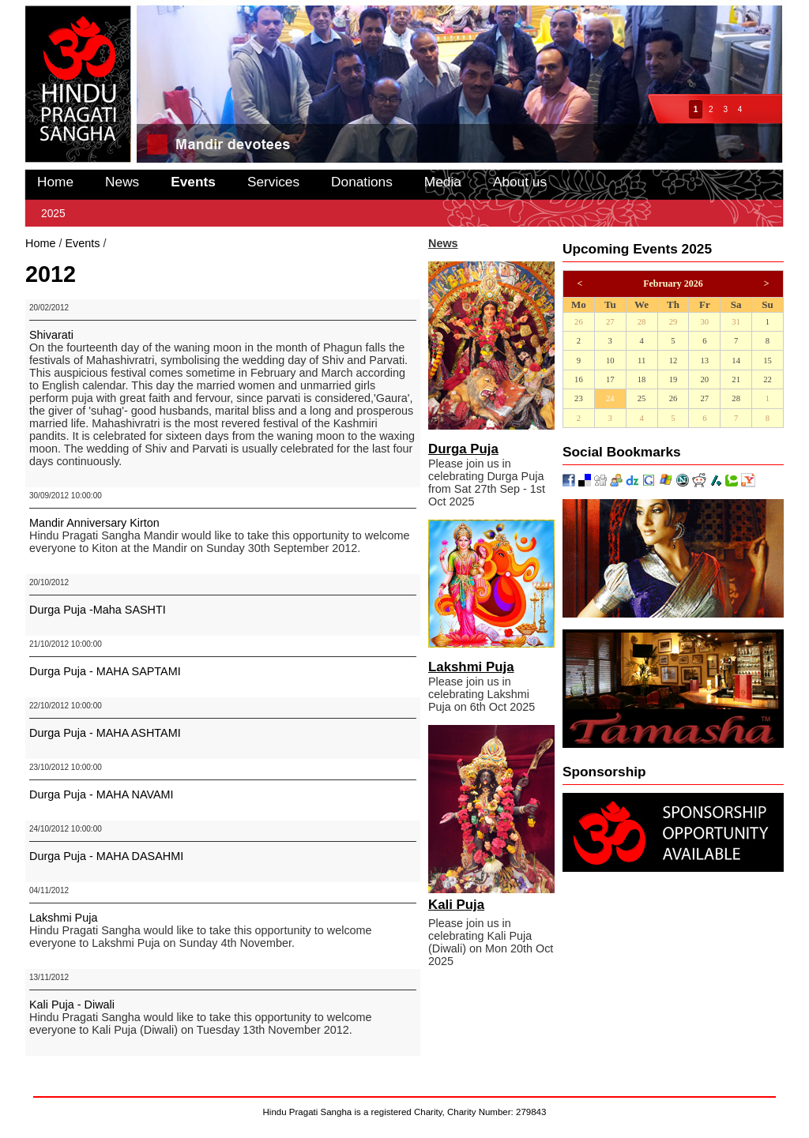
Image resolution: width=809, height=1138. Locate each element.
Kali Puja (456, 904)
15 (767, 360)
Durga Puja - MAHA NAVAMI (101, 794)
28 (642, 321)
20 (704, 379)
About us (520, 182)
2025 (53, 213)
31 (736, 321)
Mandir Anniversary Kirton (94, 522)
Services (273, 182)
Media (442, 182)
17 (610, 379)
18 (642, 379)
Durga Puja (463, 448)
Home (55, 182)
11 (641, 360)
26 (578, 321)
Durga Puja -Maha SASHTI (97, 609)
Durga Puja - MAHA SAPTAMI (105, 671)
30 (704, 321)
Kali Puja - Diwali (72, 1004)
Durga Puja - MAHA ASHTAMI (105, 733)
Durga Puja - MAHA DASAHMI (106, 856)
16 (578, 379)
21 (736, 379)
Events (193, 182)
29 (673, 321)
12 (673, 360)
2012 (121, 243)
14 (736, 360)
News (122, 182)
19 (673, 379)
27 (610, 321)
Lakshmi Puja (63, 917)
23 (578, 398)
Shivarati (51, 335)
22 (767, 379)
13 (704, 360)
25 (642, 398)
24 (610, 398)
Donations (362, 182)
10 (610, 360)
